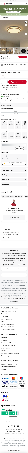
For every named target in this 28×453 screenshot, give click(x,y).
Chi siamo (4, 338)
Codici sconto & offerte (8, 345)
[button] (3, 51)
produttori (15, 301)
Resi (2, 321)
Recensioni (5, 179)
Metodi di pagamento (7, 324)
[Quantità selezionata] (4, 82)
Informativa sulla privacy (19, 298)
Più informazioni (7, 170)
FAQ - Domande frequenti (8, 311)
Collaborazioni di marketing (9, 343)
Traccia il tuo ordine (7, 314)
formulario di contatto (6, 296)
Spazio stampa (5, 356)
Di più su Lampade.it (9, 334)
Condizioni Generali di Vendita (14, 431)
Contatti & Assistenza (9, 308)
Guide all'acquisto (13, 353)
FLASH (13, 11)
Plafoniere (5, 17)
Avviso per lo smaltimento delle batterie (14, 436)
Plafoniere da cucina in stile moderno (12, 196)
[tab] (14, 319)
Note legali (4, 369)
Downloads (5, 184)
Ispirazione (4, 353)
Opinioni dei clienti (8, 406)
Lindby (15, 111)
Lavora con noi (5, 348)
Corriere (4, 392)
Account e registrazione (8, 327)
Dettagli (4, 175)
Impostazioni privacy (11, 429)
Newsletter (4, 340)
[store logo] (9, 3)
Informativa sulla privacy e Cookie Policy (14, 433)
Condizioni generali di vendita (9, 364)
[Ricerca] (23, 3)
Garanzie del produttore (8, 329)
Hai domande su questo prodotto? (15, 163)
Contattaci (4, 316)
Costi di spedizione (6, 319)
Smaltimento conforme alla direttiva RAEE (14, 438)
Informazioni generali (9, 361)
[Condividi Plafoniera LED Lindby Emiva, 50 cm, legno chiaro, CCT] (26, 25)
